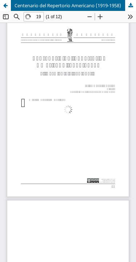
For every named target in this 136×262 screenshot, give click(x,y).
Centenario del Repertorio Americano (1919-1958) (68, 5)
